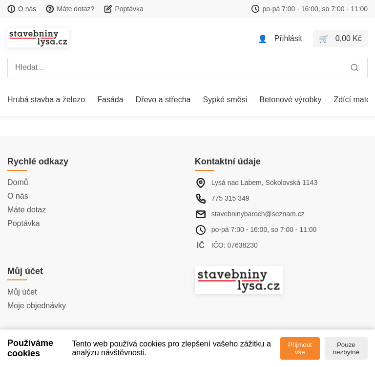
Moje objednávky (36, 305)
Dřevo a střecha (163, 99)
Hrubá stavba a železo (46, 99)
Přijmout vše (300, 348)
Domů (17, 182)
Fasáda (110, 99)
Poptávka (23, 223)
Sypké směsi (225, 99)
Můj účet (22, 292)
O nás (17, 196)
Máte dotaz (26, 210)
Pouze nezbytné (346, 348)
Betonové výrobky (290, 99)
